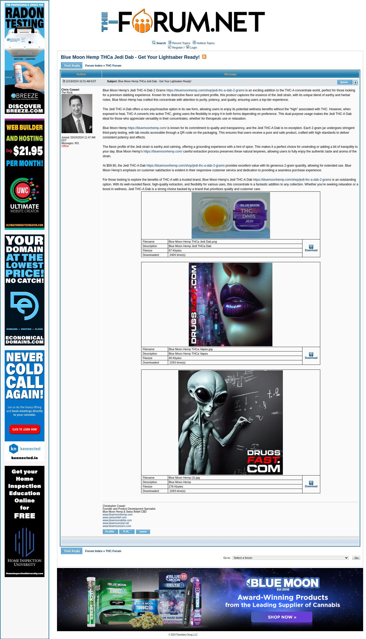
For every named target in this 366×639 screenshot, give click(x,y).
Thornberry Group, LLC (186, 634)
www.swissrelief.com (115, 517)
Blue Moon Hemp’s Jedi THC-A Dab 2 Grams (134, 90)
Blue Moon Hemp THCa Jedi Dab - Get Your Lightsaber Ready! (130, 57)
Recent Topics (181, 43)
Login (191, 47)
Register (175, 47)
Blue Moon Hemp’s (129, 151)
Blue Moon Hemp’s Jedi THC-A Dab (227, 179)
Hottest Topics (206, 43)
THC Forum (113, 65)
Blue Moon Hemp (115, 128)
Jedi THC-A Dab (134, 165)
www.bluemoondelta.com (117, 520)
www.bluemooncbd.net (116, 523)
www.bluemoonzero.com (117, 526)
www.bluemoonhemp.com (118, 514)
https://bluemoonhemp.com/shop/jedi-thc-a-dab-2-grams (205, 90)
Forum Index (94, 65)
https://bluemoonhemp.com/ (147, 128)
